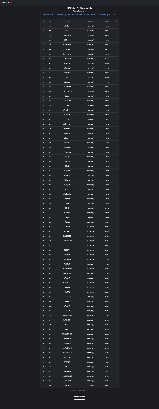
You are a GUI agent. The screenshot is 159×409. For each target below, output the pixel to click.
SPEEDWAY (7, 3)
